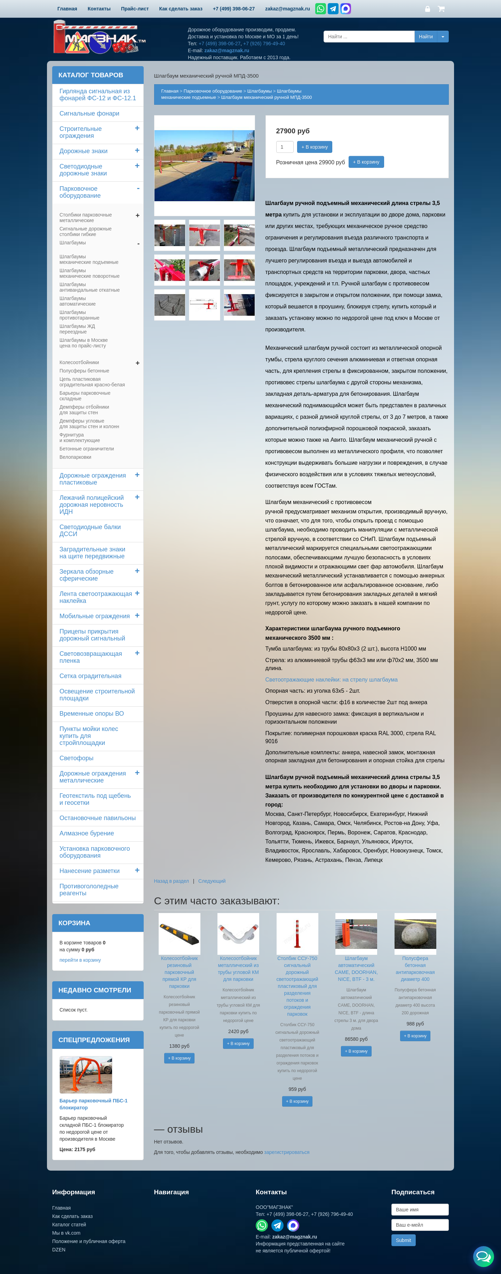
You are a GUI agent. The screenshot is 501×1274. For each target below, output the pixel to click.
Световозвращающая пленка (90, 657)
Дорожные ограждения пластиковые (92, 479)
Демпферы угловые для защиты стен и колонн (89, 423)
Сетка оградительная (90, 676)
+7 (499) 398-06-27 (219, 43)
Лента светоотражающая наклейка (95, 597)
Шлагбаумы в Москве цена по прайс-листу (83, 342)
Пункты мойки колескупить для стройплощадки (88, 735)
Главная (169, 91)
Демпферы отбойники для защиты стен (84, 409)
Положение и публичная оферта (89, 1241)
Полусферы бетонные (84, 370)
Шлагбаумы (72, 242)
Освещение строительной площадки (97, 695)
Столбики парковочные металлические (85, 217)
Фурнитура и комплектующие (79, 437)
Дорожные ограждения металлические (92, 777)
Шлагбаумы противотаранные (79, 315)
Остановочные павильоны (97, 818)
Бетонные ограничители (86, 448)
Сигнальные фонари (89, 113)
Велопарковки (75, 457)
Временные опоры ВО (91, 713)
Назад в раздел (171, 881)
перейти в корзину (80, 960)
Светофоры (76, 758)
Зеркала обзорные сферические (86, 575)
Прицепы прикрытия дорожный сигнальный (92, 635)
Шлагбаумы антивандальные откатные (89, 287)
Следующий (212, 881)
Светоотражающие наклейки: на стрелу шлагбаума (331, 680)
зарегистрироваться (286, 1152)
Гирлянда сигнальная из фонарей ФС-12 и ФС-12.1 (97, 95)
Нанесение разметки (89, 870)
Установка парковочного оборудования (94, 852)
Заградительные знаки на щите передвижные (92, 553)
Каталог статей (69, 1224)
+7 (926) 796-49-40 (264, 43)
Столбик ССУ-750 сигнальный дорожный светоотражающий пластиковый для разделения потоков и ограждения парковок (297, 986)
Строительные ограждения (80, 132)
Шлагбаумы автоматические (77, 301)
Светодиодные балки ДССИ (90, 530)
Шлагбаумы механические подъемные (89, 259)
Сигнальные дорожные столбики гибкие (85, 231)
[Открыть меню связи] (483, 1256)
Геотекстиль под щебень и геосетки (95, 799)
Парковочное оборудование (80, 192)
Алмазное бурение (86, 833)
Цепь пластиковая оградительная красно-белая (92, 381)
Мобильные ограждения (94, 616)
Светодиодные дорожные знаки (83, 170)
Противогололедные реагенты (89, 890)
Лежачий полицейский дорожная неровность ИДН (91, 504)
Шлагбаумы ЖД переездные (77, 329)
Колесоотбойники (79, 362)
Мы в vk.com (66, 1233)
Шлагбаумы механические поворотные (89, 273)
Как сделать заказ (72, 1216)
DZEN (58, 1249)
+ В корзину (315, 147)
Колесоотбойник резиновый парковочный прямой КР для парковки (179, 972)
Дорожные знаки (83, 151)
